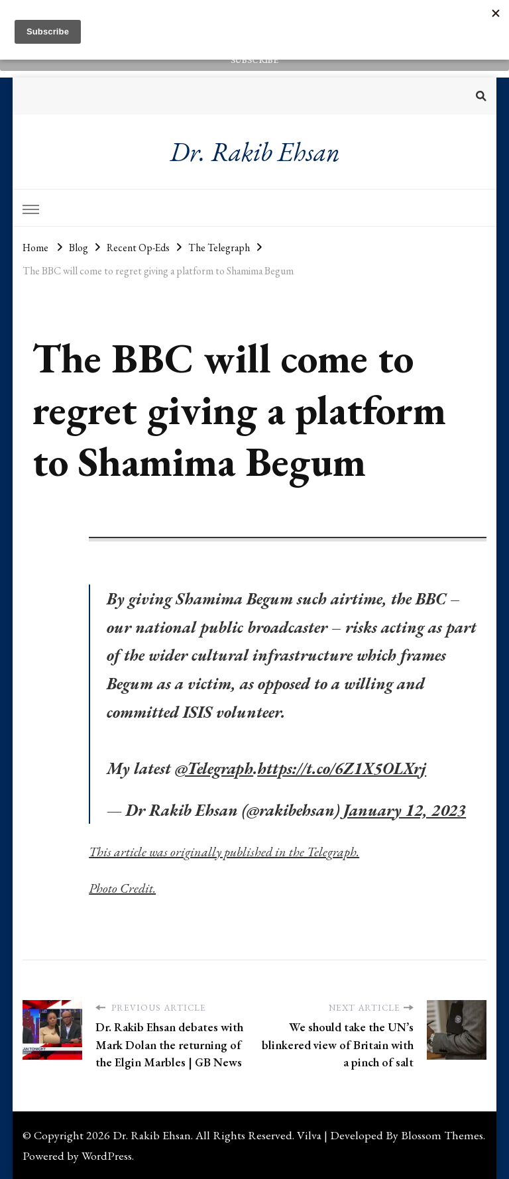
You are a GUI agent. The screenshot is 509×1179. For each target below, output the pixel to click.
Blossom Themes (442, 1135)
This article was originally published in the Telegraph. (224, 851)
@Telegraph (214, 768)
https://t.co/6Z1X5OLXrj (341, 768)
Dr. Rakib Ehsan (255, 152)
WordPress (107, 1155)
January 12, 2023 (404, 809)
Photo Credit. (122, 888)
